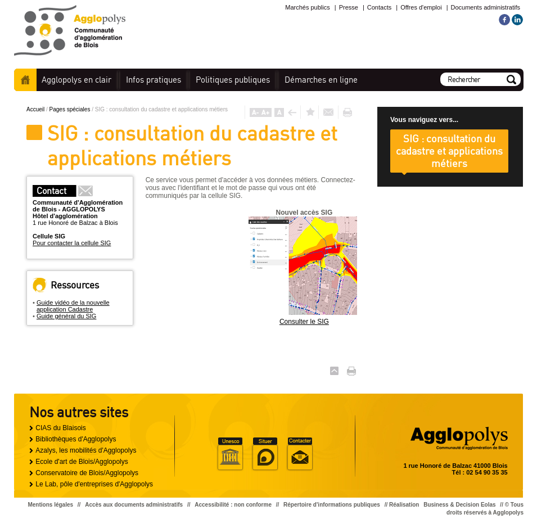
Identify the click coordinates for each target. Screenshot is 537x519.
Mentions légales (50, 505)
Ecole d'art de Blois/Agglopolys (81, 462)
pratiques (153, 79)
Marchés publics (307, 7)
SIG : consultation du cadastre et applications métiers (449, 150)
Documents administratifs (486, 7)
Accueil (25, 80)
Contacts (379, 7)
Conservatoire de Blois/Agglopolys (86, 473)
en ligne (321, 79)
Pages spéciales (70, 109)
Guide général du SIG (66, 316)
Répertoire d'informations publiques (331, 505)
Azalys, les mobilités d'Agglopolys (85, 450)
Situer (264, 454)
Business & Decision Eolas (459, 505)
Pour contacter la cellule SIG (72, 243)
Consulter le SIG (304, 322)
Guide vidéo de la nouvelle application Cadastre (73, 306)
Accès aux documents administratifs (134, 505)
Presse (348, 7)
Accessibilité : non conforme (233, 505)
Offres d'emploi (420, 7)
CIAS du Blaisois (60, 428)
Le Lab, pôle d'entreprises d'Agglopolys (94, 484)
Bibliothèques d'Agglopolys (75, 439)
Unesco (229, 454)
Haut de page (334, 371)
